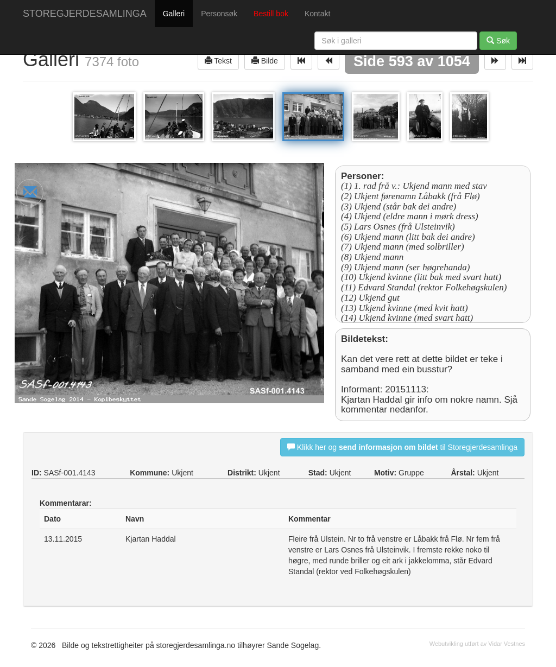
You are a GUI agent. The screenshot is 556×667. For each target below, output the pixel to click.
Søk (498, 40)
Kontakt (317, 13)
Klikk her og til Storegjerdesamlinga (402, 447)
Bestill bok (271, 13)
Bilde (264, 60)
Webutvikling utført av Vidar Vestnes (477, 643)
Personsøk (219, 13)
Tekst (218, 60)
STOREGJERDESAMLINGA (85, 13)
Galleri (174, 13)
